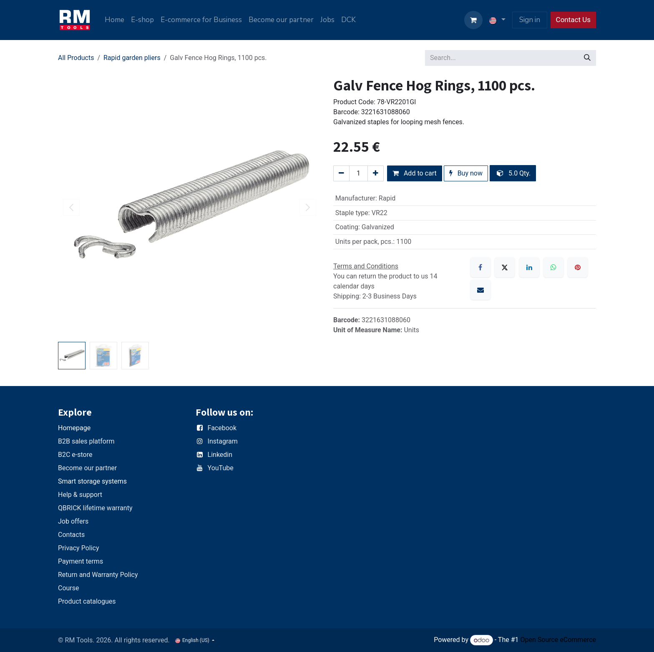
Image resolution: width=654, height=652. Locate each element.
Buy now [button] (466, 173)
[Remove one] (341, 173)
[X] (505, 267)
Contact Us (573, 19)
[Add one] (375, 173)
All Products (76, 58)
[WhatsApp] (553, 267)
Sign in (529, 20)
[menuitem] (114, 20)
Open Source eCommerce (558, 640)
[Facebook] (480, 267)
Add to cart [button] (414, 173)
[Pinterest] (578, 267)
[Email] (480, 290)
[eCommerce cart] (473, 20)
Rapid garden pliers (132, 58)
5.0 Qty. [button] (514, 173)
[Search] (587, 58)
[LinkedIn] (529, 267)
